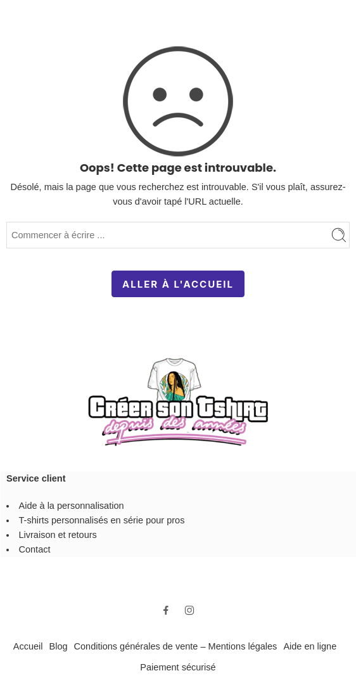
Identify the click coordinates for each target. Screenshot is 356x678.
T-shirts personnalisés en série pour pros (102, 520)
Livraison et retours (58, 535)
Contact (35, 549)
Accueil (28, 646)
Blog (58, 646)
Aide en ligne (309, 646)
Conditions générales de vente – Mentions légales (175, 646)
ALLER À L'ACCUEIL (178, 284)
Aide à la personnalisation (71, 506)
